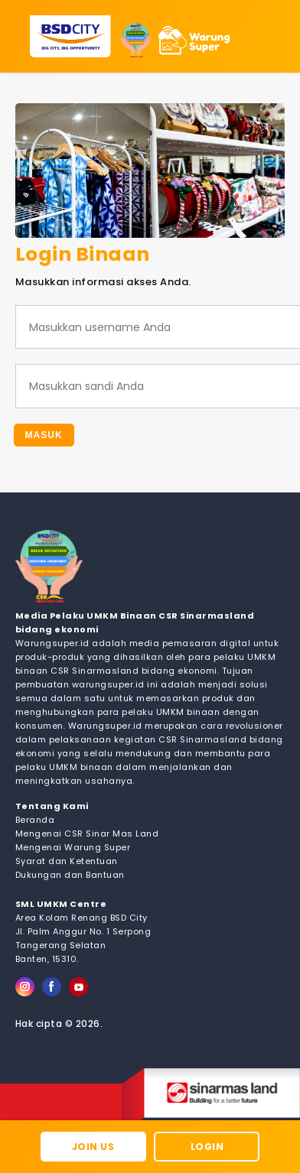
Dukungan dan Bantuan (70, 875)
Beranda (35, 820)
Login (207, 1146)
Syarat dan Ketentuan (66, 861)
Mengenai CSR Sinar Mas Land (87, 833)
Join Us (93, 1146)
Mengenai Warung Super (73, 847)
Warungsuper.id (52, 643)
